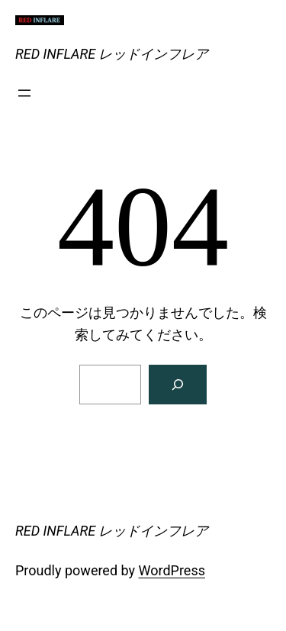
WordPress (172, 570)
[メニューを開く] (24, 93)
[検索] (178, 384)
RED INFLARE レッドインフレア (111, 54)
